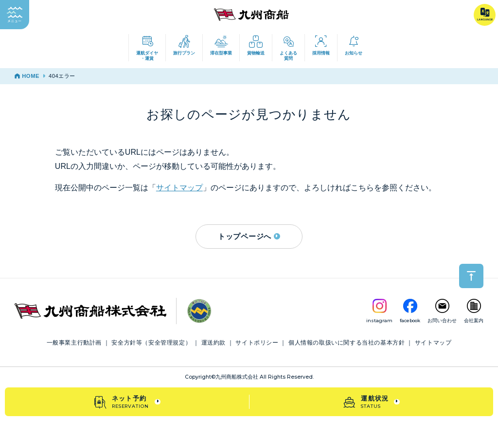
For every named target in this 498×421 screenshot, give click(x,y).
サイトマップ (179, 187)
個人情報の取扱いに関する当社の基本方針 (346, 342)
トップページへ (249, 236)
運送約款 (213, 342)
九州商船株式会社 (236, 377)
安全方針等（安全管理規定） (151, 342)
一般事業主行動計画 (74, 342)
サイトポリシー (256, 342)
